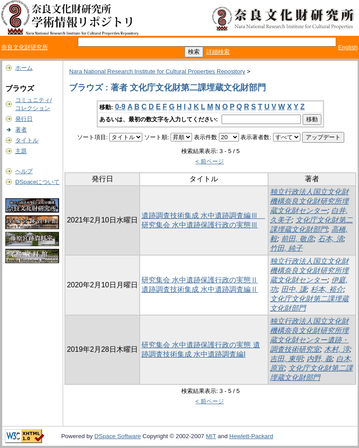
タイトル (26, 140)
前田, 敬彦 (297, 239)
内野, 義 (319, 359)
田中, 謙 (294, 289)
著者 (21, 129)
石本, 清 (330, 239)
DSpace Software (117, 436)
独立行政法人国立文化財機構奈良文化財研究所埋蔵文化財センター (309, 201)
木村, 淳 (337, 349)
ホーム (24, 67)
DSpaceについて (37, 182)
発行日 (24, 118)
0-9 (120, 107)
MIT (211, 436)
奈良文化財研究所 (24, 47)
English (348, 47)
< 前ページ (210, 161)
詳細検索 (218, 51)
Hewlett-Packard (251, 436)
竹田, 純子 (286, 248)
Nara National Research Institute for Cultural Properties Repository (157, 71)
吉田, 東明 (286, 359)
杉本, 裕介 (327, 289)
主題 (21, 151)
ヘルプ (24, 171)
